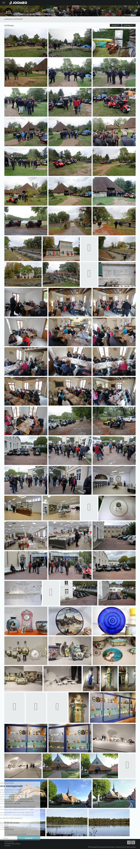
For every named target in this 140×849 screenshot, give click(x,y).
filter (115, 25)
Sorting (128, 25)
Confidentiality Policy (12, 843)
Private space (130, 14)
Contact (7, 845)
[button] (5, 837)
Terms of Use (9, 841)
